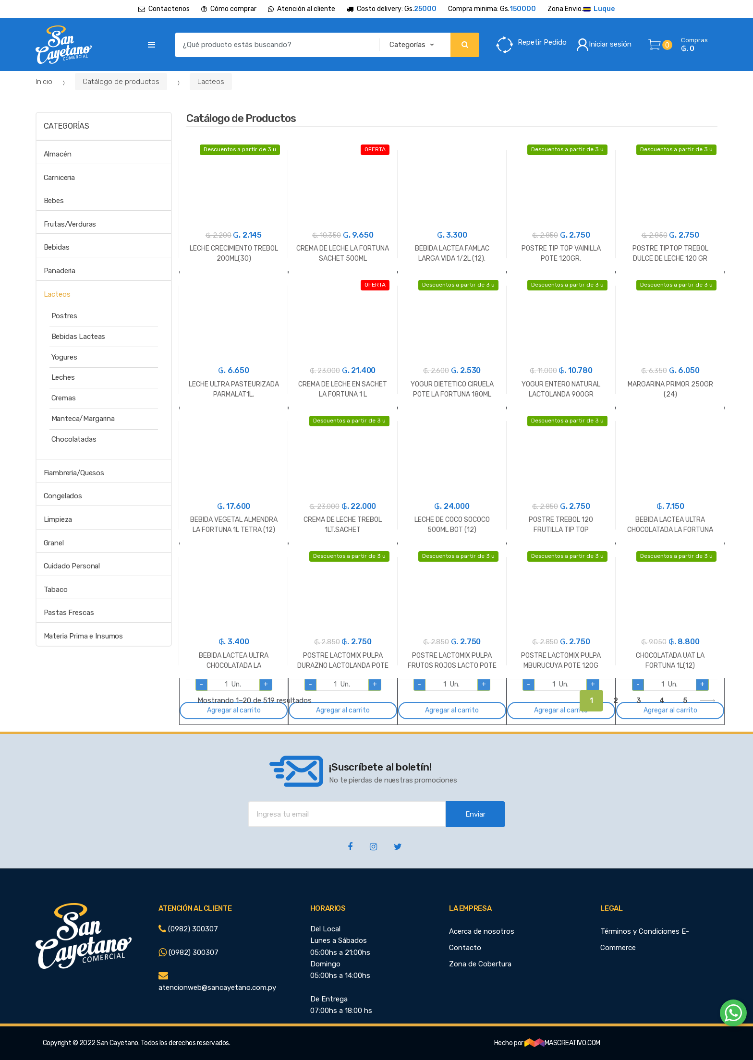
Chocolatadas (74, 439)
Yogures (64, 357)
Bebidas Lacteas (78, 336)
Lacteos (210, 81)
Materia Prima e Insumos (83, 636)
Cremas (63, 398)
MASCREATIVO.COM (562, 1043)
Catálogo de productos (121, 81)
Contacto (465, 947)
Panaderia (60, 270)
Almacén (58, 154)
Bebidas (57, 247)
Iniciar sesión (604, 44)
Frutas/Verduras (70, 224)
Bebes (54, 200)
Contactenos (164, 9)
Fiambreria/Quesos (74, 473)
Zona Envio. (581, 9)
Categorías (66, 126)
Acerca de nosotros (481, 931)
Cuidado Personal (72, 566)
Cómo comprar (228, 9)
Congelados (63, 496)
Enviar (475, 814)
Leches (63, 377)
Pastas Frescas (69, 612)
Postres (64, 316)
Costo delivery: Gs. (392, 9)
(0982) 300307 (188, 929)
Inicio (44, 81)
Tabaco (56, 589)
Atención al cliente (301, 9)
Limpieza (58, 519)
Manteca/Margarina (83, 418)
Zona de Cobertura (480, 964)
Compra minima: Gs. (492, 9)
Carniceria (59, 177)
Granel (54, 543)
